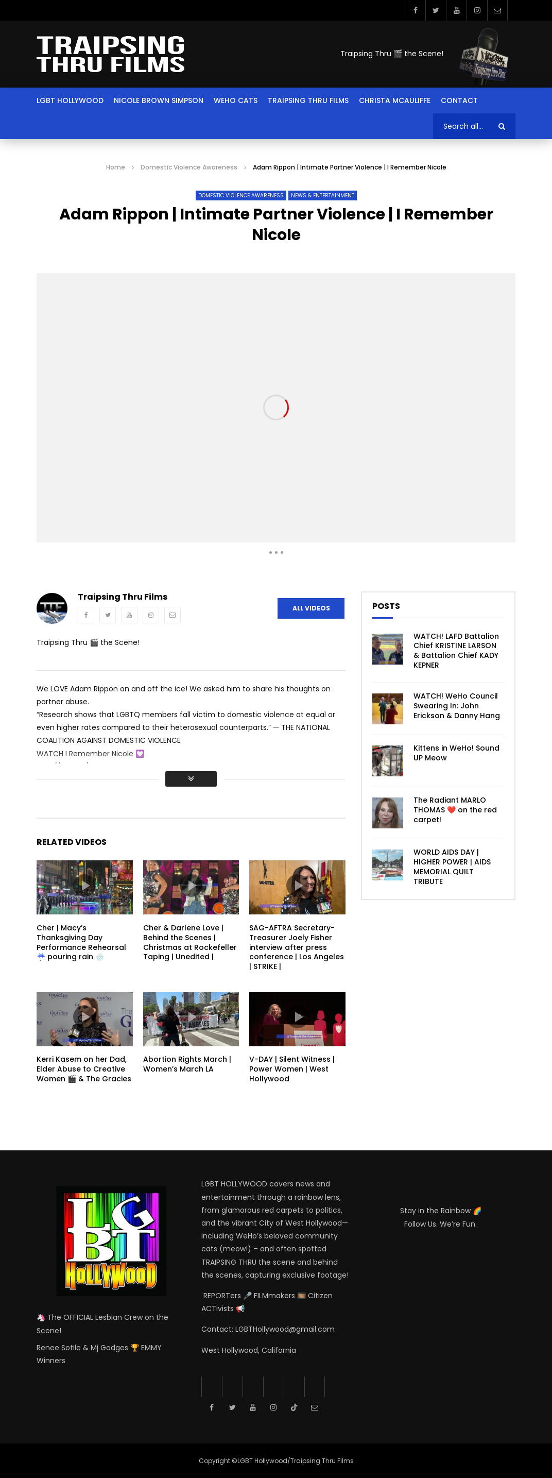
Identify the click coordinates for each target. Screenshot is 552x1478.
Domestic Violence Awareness (189, 167)
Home (115, 167)
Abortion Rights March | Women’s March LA (187, 1064)
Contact (459, 100)
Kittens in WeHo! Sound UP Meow (456, 753)
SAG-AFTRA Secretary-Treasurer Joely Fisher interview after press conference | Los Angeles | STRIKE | (296, 947)
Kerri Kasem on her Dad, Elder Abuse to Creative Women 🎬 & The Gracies (84, 1069)
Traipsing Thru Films (308, 100)
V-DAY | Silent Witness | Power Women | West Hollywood (292, 1069)
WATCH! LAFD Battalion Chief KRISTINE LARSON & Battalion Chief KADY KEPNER (456, 651)
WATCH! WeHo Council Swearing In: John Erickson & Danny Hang (456, 706)
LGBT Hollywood (70, 100)
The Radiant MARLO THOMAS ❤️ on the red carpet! (455, 810)
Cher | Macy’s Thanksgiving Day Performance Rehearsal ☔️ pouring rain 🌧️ (81, 942)
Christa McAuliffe (394, 100)
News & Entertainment (322, 195)
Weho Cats (235, 100)
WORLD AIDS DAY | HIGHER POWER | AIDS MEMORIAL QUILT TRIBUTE (452, 867)
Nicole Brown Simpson (158, 100)
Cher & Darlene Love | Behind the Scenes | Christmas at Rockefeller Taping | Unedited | (190, 942)
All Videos (311, 608)
